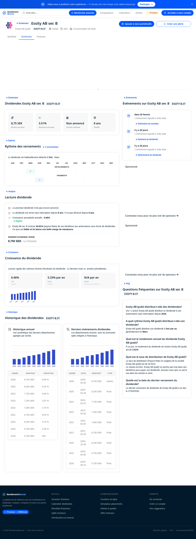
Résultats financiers (60, 508)
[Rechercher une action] (44, 12)
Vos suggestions (157, 508)
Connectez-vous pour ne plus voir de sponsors (151, 215)
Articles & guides (108, 508)
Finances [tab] (41, 36)
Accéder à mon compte (177, 13)
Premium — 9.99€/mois (15, 512)
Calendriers (125, 13)
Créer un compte (157, 504)
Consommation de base (83, 29)
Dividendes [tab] (26, 36)
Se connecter (155, 499)
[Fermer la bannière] (192, 4)
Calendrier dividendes (61, 504)
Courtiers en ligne (108, 499)
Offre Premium (107, 513)
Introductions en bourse (62, 517)
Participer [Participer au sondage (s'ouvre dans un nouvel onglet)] (146, 4)
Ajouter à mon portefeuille (136, 24)
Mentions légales (160, 530)
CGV (171, 530)
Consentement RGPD (185, 530)
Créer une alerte (173, 24)
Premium (152, 13)
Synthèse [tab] (11, 36)
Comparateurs (108, 13)
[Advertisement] (98, 63)
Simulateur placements (111, 504)
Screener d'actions (60, 499)
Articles (139, 13)
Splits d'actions (58, 513)
